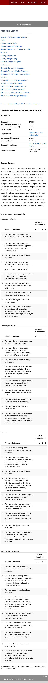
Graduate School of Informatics (12, 68)
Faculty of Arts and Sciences (11, 46)
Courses (36, 104)
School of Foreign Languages (11, 83)
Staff (22, 2)
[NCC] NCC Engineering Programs (13, 86)
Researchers (32, 2)
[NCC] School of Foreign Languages (14, 96)
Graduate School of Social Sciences (14, 80)
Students (14, 2)
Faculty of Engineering (9, 59)
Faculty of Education (8, 56)
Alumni (43, 2)
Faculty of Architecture (9, 43)
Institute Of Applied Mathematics (19, 104)
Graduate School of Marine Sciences (14, 71)
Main (2, 104)
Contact (45, 676)
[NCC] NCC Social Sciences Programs (15, 93)
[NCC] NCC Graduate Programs (12, 90)
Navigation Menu (24, 24)
